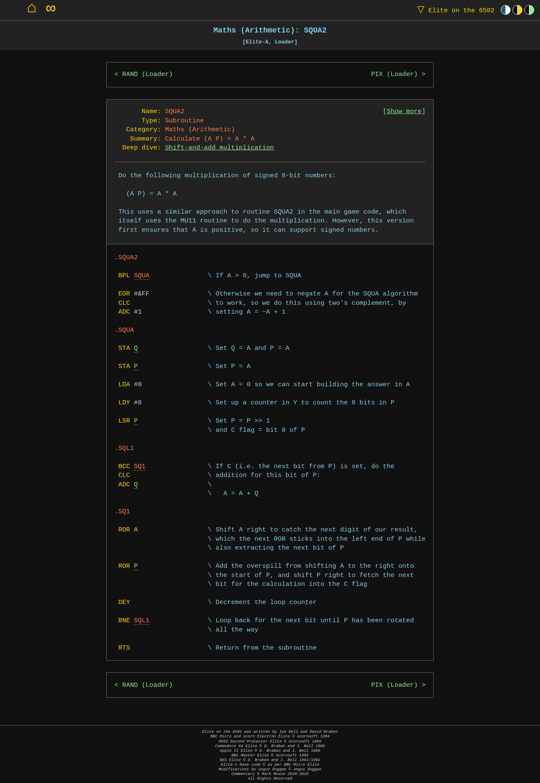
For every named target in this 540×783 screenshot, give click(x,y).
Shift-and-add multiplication (219, 148)
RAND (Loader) (147, 74)
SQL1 (141, 620)
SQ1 (140, 466)
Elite (453, 9)
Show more (404, 111)
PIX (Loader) (394, 74)
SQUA (141, 275)
